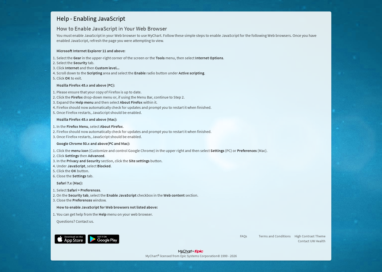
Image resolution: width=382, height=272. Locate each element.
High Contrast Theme (310, 236)
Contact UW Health (311, 241)
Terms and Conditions (275, 236)
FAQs (243, 236)
